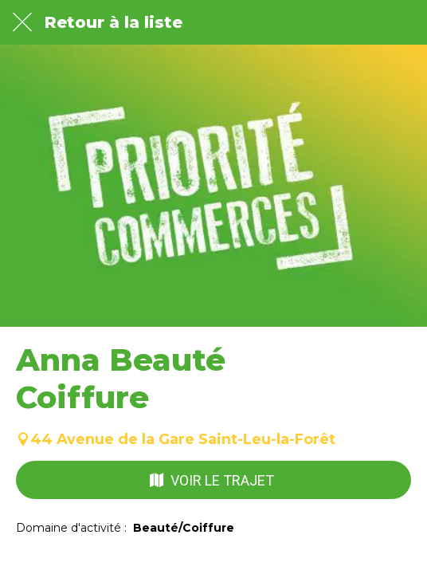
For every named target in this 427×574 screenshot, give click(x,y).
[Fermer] (22, 22)
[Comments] (113, 555)
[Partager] (314, 555)
